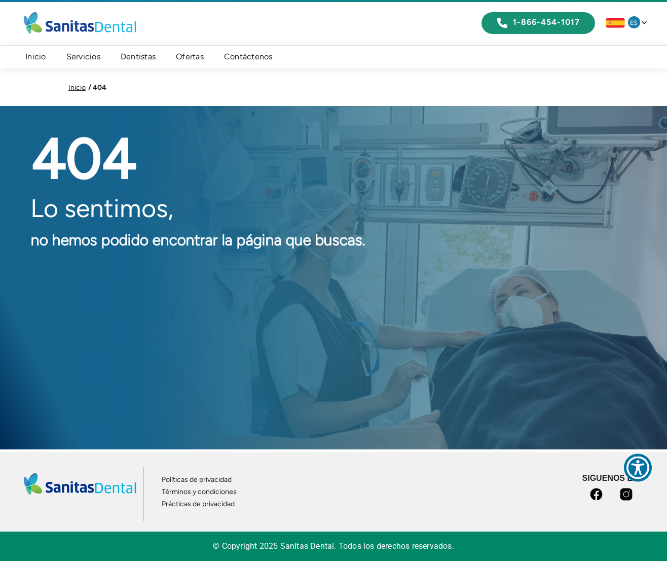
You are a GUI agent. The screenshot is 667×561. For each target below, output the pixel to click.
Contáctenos (248, 56)
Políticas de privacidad (197, 479)
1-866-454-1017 (538, 22)
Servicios (83, 56)
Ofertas (190, 56)
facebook (598, 494)
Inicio (35, 56)
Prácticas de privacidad (198, 504)
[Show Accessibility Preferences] (638, 467)
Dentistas (138, 56)
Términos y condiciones (199, 491)
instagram (628, 494)
